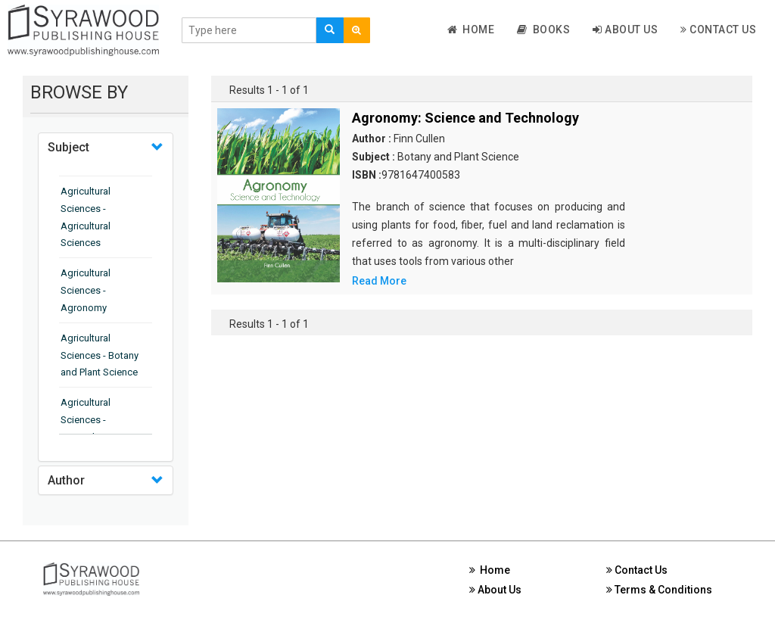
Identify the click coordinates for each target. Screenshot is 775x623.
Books (543, 29)
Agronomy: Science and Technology (465, 118)
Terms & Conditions (659, 590)
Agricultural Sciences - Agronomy (85, 290)
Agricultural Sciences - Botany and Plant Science (100, 355)
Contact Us (718, 29)
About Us (625, 29)
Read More (379, 281)
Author (66, 480)
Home (471, 29)
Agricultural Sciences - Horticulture (86, 420)
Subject (68, 147)
